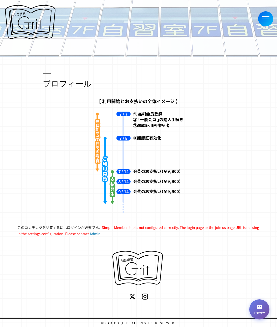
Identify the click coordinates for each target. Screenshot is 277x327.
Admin (95, 233)
